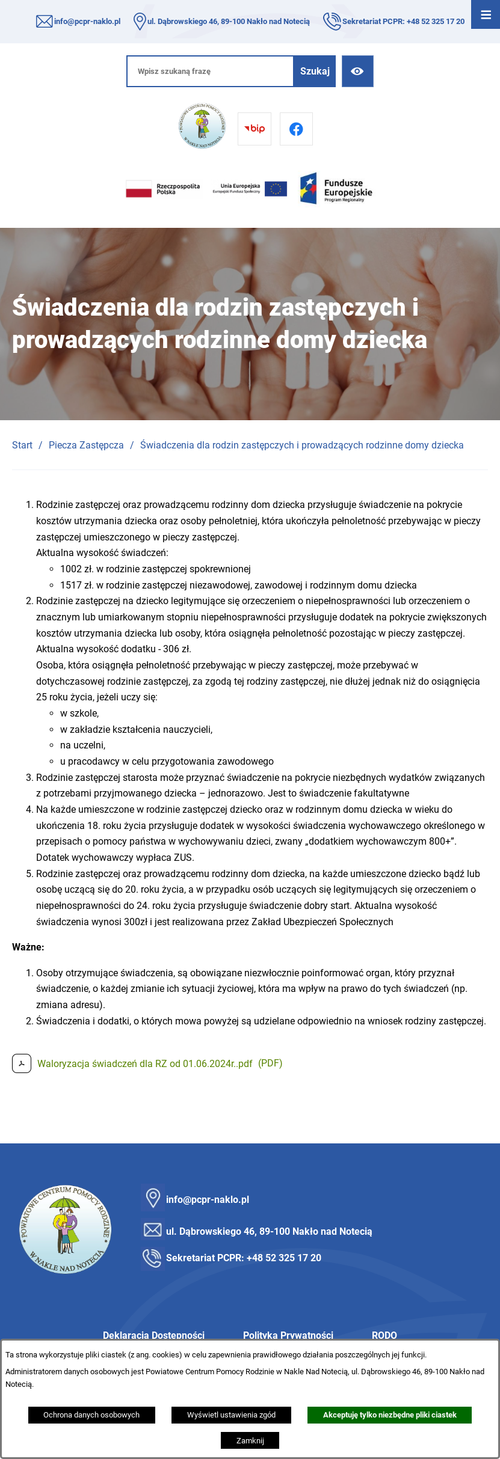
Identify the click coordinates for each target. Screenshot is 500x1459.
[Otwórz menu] (485, 14)
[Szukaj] (315, 71)
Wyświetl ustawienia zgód (231, 1414)
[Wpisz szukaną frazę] (210, 71)
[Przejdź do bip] (254, 129)
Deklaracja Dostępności (154, 1335)
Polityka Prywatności (288, 1335)
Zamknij (250, 1440)
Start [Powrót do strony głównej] (22, 445)
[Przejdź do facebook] (296, 129)
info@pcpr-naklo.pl (87, 21)
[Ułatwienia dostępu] (358, 71)
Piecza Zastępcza (86, 445)
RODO (384, 1335)
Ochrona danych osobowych (91, 1414)
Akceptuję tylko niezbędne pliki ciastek (390, 1414)
